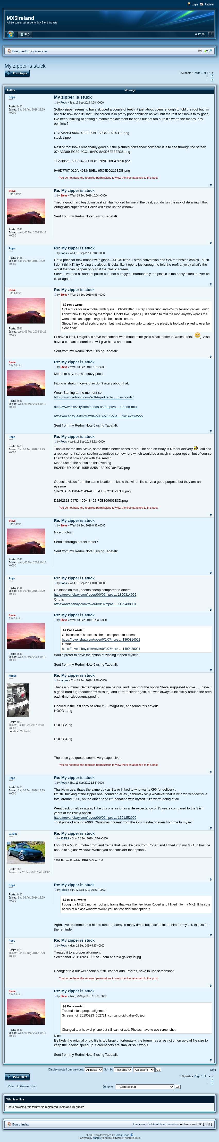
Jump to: (108, 1086)
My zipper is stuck (25, 66)
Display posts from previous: (75, 1069)
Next (213, 1069)
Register (209, 4)
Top (210, 184)
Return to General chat (22, 1086)
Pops (64, 102)
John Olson (122, 1135)
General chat (39, 51)
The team (139, 1124)
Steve (64, 195)
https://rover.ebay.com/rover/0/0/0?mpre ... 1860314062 (95, 594)
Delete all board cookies (162, 1124)
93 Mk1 (65, 838)
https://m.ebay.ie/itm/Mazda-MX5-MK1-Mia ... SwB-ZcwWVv (98, 416)
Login (194, 4)
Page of (201, 72)
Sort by (118, 1069)
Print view (200, 51)
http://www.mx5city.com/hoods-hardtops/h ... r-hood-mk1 (96, 407)
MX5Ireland (20, 18)
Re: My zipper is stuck (74, 190)
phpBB (96, 1138)
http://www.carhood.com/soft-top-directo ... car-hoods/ (94, 397)
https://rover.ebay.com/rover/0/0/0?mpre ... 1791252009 (95, 818)
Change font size (208, 51)
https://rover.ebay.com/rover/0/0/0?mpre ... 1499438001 (95, 604)
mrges (64, 680)
